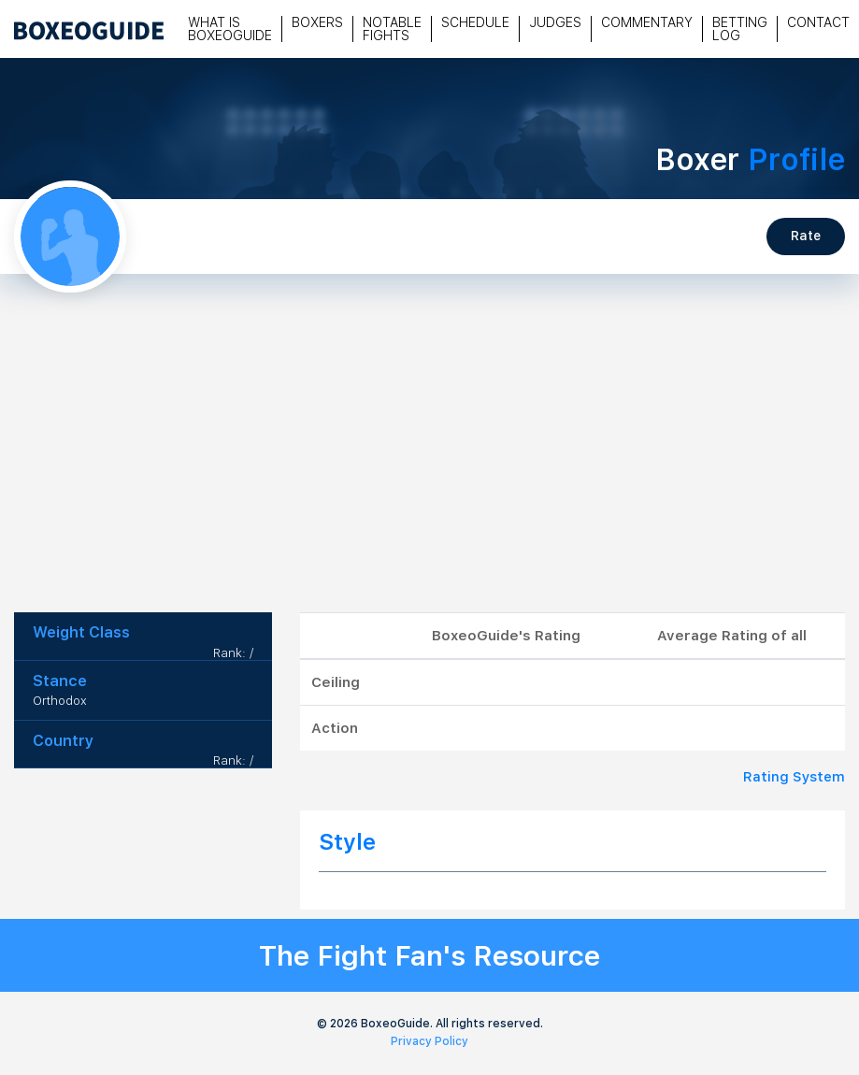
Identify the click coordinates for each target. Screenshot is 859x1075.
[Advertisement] (430, 472)
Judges (555, 22)
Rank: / (233, 653)
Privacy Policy (429, 1041)
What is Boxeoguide (230, 29)
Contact (818, 22)
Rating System (794, 776)
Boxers (317, 22)
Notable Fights (392, 29)
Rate (806, 235)
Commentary (647, 22)
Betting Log (739, 29)
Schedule (475, 22)
